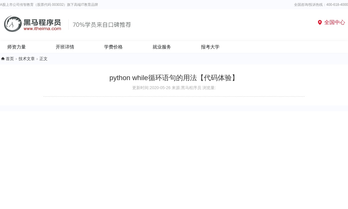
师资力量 (16, 46)
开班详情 (65, 46)
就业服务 (162, 46)
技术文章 (27, 58)
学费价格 (113, 46)
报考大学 (210, 46)
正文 (43, 58)
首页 (10, 58)
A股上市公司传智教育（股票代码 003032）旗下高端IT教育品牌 (49, 5)
